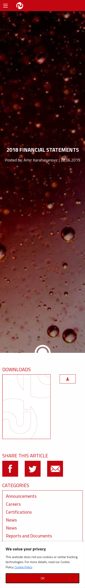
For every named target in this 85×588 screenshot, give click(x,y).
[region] (42, 565)
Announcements (21, 496)
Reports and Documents (29, 535)
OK (43, 578)
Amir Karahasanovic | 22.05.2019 (52, 160)
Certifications (19, 511)
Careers (13, 503)
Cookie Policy (23, 567)
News (11, 519)
